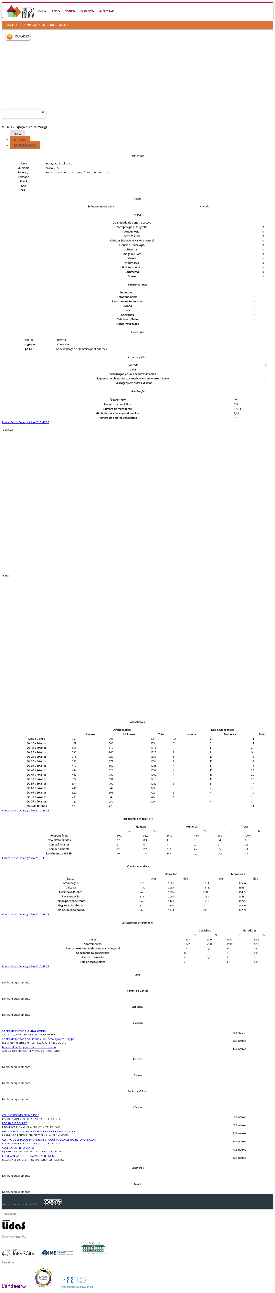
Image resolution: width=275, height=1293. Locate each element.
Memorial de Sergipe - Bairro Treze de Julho (29, 1047)
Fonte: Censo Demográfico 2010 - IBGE (25, 422)
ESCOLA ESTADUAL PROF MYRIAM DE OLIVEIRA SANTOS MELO (39, 1131)
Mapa (41, 11)
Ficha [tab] (17, 134)
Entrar (106, 11)
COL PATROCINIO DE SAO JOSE (20, 1115)
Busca (87, 11)
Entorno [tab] (20, 139)
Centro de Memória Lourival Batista (24, 1031)
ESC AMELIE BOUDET (14, 1123)
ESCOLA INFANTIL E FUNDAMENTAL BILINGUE (28, 1156)
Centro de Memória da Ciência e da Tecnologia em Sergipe (38, 1039)
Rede (55, 11)
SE (20, 25)
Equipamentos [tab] (25, 145)
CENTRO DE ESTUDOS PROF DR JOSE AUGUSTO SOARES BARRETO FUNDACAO (49, 1139)
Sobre (69, 11)
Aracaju (32, 25)
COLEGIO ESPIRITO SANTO (18, 1148)
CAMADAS (22, 36)
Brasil (10, 25)
